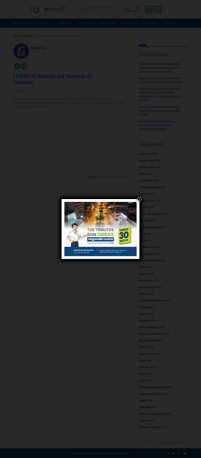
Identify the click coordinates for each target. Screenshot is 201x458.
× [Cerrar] (139, 199)
